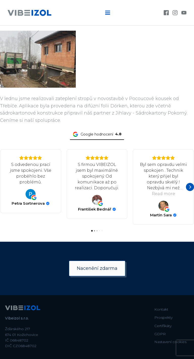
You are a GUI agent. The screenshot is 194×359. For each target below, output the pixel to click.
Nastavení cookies (170, 341)
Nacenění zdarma (97, 268)
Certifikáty (163, 326)
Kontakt (161, 309)
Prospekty (163, 317)
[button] (4, 187)
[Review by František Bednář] (97, 209)
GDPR (160, 334)
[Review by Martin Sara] (163, 215)
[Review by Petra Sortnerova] (31, 203)
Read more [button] (163, 193)
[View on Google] (31, 194)
